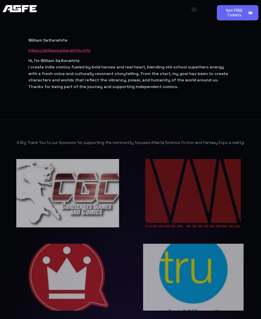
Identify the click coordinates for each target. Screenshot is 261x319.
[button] (194, 9)
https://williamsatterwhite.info (59, 50)
